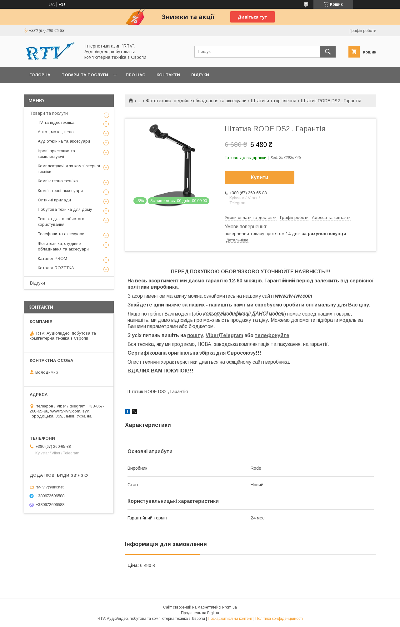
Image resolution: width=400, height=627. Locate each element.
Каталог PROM (52, 258)
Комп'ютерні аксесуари (60, 190)
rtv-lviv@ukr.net (49, 487)
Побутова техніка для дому (65, 209)
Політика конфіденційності (279, 618)
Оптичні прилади (54, 200)
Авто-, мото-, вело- (56, 131)
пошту (195, 335)
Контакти (168, 75)
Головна (39, 75)
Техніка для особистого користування (61, 221)
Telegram (231, 335)
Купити (259, 177)
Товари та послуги (85, 75)
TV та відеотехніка (56, 122)
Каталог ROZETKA (56, 267)
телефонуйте (272, 335)
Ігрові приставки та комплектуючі (56, 154)
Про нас (135, 75)
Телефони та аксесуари (61, 233)
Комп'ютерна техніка (58, 181)
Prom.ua (229, 607)
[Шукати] (328, 52)
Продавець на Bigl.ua (200, 613)
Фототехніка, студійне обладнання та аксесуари (196, 100)
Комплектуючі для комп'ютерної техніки (69, 169)
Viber (212, 335)
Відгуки (200, 75)
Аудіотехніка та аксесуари (64, 141)
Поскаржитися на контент (230, 618)
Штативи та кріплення (273, 100)
